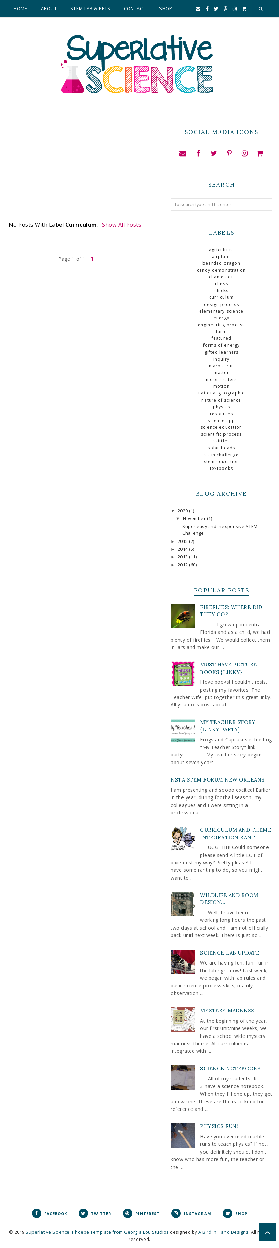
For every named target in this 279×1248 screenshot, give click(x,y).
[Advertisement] (78, 171)
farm (221, 331)
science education (221, 427)
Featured (222, 338)
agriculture (221, 250)
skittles (221, 441)
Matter (221, 372)
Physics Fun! (219, 1126)
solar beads (221, 448)
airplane (221, 256)
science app (221, 420)
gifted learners (222, 352)
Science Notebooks (230, 1068)
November (195, 518)
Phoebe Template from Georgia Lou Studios (120, 1232)
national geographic (221, 393)
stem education (221, 461)
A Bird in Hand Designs (223, 1232)
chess (221, 284)
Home (20, 8)
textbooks (221, 468)
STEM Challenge (221, 455)
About (49, 8)
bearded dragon (221, 263)
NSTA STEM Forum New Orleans (218, 779)
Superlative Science (48, 1232)
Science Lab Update (229, 953)
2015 (183, 541)
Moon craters (221, 379)
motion (221, 386)
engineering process (221, 325)
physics (221, 407)
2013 (183, 557)
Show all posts (121, 224)
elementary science (221, 311)
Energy (221, 318)
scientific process (221, 434)
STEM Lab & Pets (90, 8)
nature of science (221, 400)
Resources (221, 414)
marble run (221, 366)
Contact (135, 8)
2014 (183, 549)
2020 (183, 511)
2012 (183, 565)
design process (221, 304)
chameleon (221, 277)
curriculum (221, 297)
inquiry (221, 359)
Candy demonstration (221, 270)
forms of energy (221, 345)
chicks (221, 290)
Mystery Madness (227, 1010)
